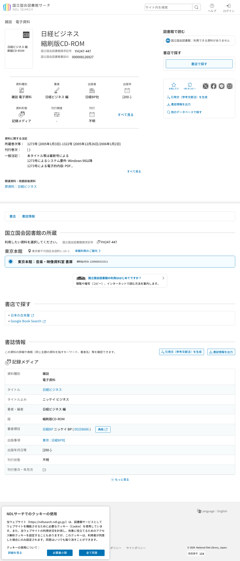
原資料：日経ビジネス (21, 186)
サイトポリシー (136, 548)
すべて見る (126, 114)
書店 (12, 216)
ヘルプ (212, 7)
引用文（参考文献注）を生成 (187, 97)
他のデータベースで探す (184, 112)
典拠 (103, 429)
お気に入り (174, 86)
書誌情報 (28, 216)
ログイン (228, 7)
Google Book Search (28, 320)
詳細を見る (15, 553)
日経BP (48, 429)
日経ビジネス (52, 389)
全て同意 (91, 553)
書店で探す (199, 63)
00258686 (81, 429)
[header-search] (173, 7)
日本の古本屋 (23, 315)
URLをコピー (190, 86)
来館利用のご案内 (88, 251)
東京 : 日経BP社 (54, 440)
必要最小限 (60, 553)
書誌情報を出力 (179, 104)
